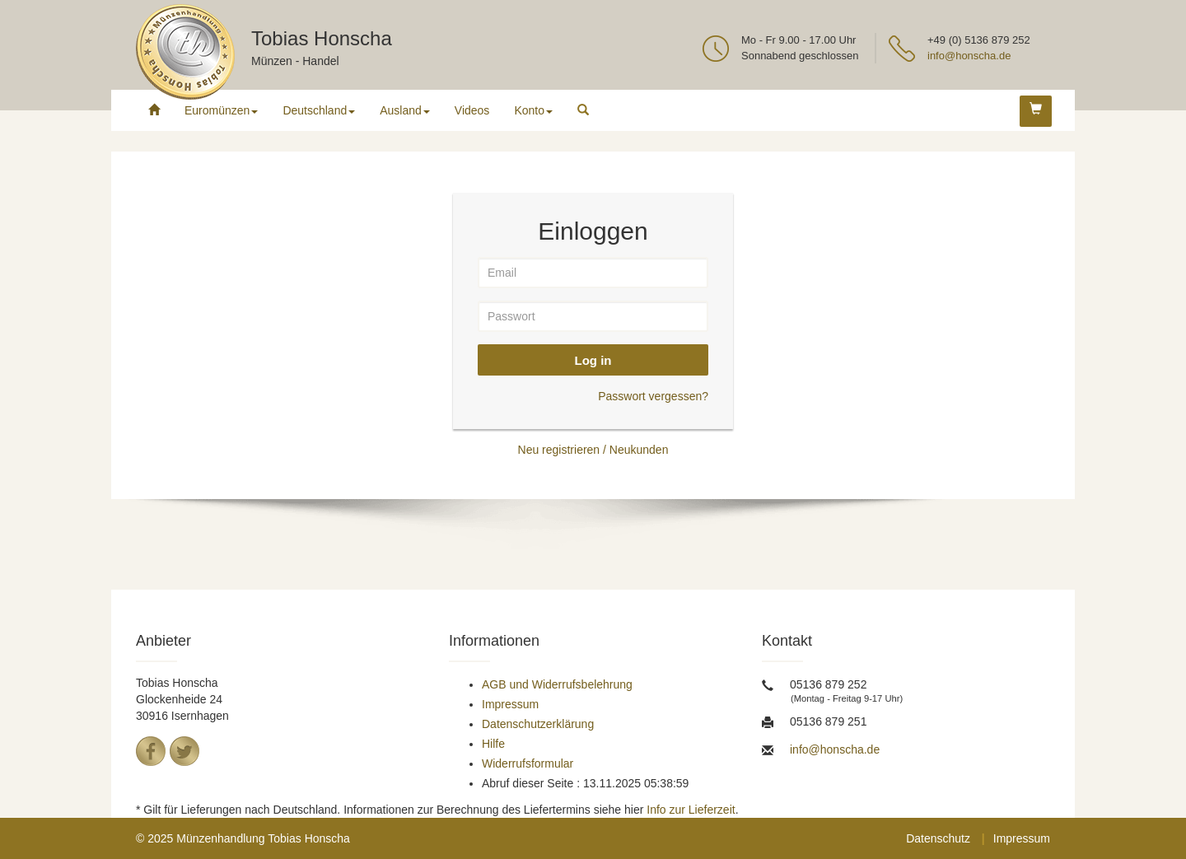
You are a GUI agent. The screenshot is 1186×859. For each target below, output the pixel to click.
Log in (593, 360)
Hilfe (493, 743)
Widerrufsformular (527, 763)
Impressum (510, 704)
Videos (472, 110)
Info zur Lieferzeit (691, 809)
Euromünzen (221, 110)
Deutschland (318, 110)
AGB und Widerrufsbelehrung (557, 684)
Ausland (405, 110)
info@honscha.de (969, 55)
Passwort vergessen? (653, 396)
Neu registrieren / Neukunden (593, 449)
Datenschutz (938, 838)
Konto (533, 110)
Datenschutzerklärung (538, 724)
